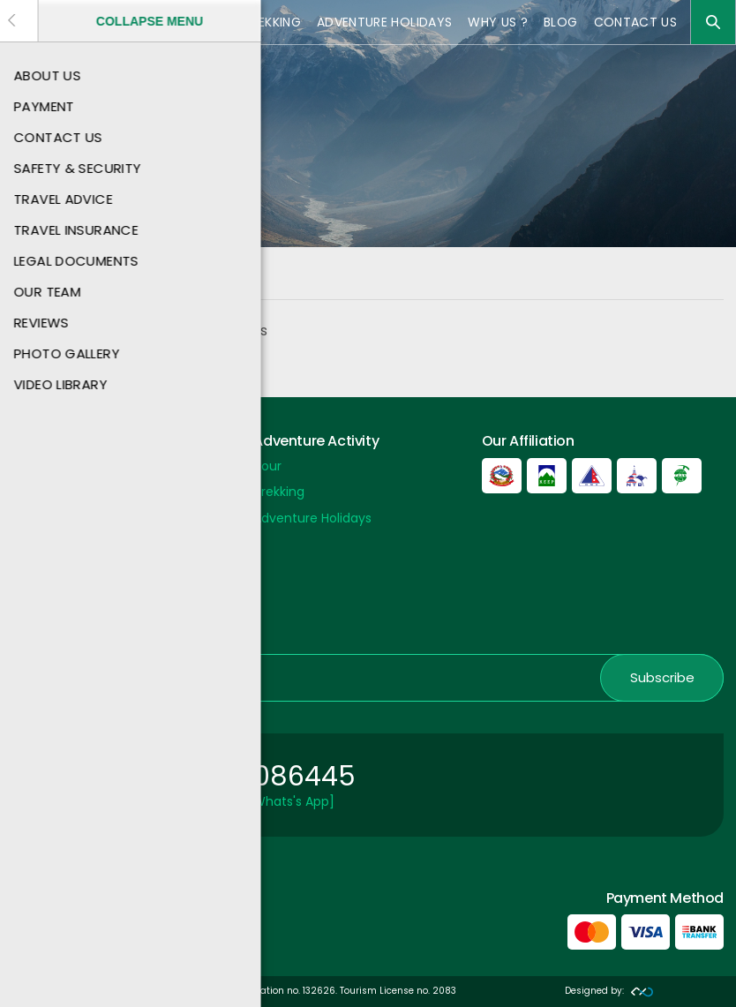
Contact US (636, 22)
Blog (560, 22)
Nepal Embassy (58, 622)
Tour (209, 22)
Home (30, 280)
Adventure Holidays (384, 22)
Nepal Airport (51, 596)
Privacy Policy (53, 570)
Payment (40, 466)
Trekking (272, 22)
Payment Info (54, 544)
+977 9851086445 (239, 776)
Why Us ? (498, 22)
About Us (39, 491)
